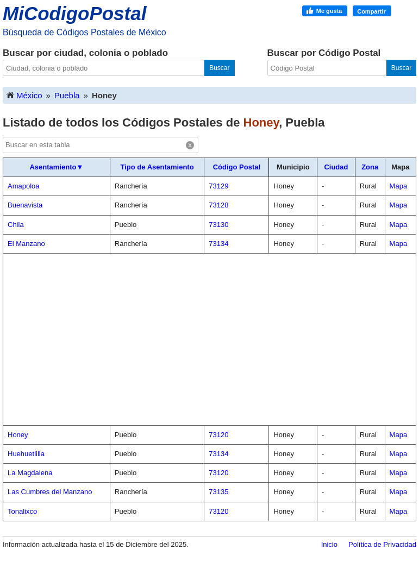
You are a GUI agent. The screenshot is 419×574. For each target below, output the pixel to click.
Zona (369, 167)
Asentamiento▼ (56, 167)
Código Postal (236, 167)
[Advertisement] (210, 339)
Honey (18, 435)
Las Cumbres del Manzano (50, 492)
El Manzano (26, 243)
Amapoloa (24, 186)
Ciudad (336, 167)
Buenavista (25, 205)
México (23, 95)
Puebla (67, 95)
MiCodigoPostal (74, 13)
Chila (16, 224)
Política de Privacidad (382, 544)
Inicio (329, 544)
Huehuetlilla (26, 454)
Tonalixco (22, 511)
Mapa (399, 186)
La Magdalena (30, 473)
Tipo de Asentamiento (157, 167)
